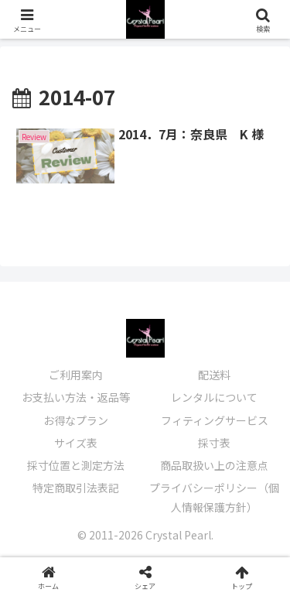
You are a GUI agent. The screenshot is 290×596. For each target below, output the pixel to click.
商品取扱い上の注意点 (214, 465)
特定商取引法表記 (75, 487)
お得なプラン (75, 420)
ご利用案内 (76, 374)
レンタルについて (214, 397)
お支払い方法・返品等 (76, 397)
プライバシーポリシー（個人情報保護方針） (214, 497)
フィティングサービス (214, 420)
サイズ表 (75, 442)
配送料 (214, 374)
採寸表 (214, 442)
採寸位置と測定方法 (76, 465)
